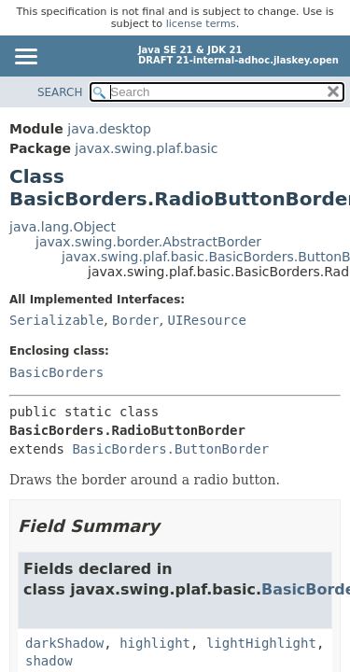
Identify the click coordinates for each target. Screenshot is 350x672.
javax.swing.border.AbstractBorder (148, 241)
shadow (49, 660)
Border (136, 320)
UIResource (207, 320)
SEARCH (60, 92)
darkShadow (64, 643)
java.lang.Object (62, 226)
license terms (201, 24)
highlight (154, 643)
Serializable (56, 320)
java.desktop (109, 128)
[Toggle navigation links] (25, 58)
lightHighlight (261, 643)
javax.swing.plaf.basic (146, 148)
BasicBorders (56, 372)
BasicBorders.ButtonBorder (170, 448)
